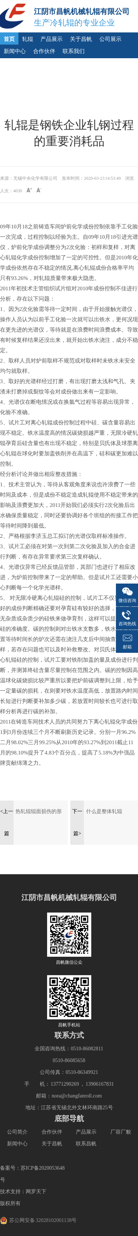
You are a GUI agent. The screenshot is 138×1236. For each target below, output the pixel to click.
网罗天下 (36, 1191)
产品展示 (51, 39)
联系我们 (74, 51)
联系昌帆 (86, 1143)
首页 (9, 39)
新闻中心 (15, 51)
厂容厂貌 (120, 1132)
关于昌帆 (81, 39)
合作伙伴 (44, 51)
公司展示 (110, 39)
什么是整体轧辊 (104, 811)
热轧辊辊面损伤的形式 (38, 816)
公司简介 (17, 1132)
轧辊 (27, 39)
